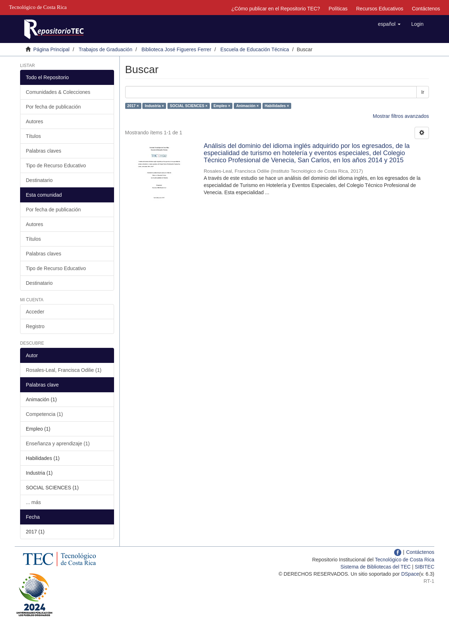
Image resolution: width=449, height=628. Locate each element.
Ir (422, 92)
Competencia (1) (44, 414)
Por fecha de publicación (53, 107)
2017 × (133, 106)
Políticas (338, 8)
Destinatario (39, 180)
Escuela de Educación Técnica (255, 49)
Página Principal (51, 49)
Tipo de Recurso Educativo (56, 165)
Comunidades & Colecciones (58, 92)
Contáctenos (426, 8)
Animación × (247, 106)
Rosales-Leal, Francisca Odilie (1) (63, 370)
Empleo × (221, 106)
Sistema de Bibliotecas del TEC (375, 567)
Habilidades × (277, 106)
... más (33, 502)
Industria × (154, 106)
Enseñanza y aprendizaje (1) (58, 443)
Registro (35, 326)
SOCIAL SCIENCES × (189, 106)
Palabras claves (43, 151)
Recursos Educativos (379, 8)
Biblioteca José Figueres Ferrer (177, 49)
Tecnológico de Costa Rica (404, 559)
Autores (34, 121)
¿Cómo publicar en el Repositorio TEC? (275, 8)
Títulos (33, 136)
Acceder (35, 312)
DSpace (410, 574)
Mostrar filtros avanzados (401, 116)
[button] (389, 24)
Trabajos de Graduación (105, 49)
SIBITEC (424, 567)
